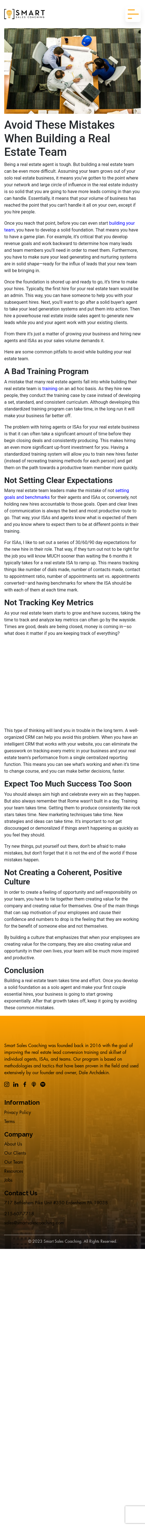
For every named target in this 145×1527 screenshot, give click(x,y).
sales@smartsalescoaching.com (34, 1223)
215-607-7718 (19, 1214)
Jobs (8, 1180)
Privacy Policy (17, 1112)
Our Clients (15, 1153)
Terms (9, 1121)
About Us (13, 1144)
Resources (13, 1171)
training (49, 388)
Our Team (13, 1162)
